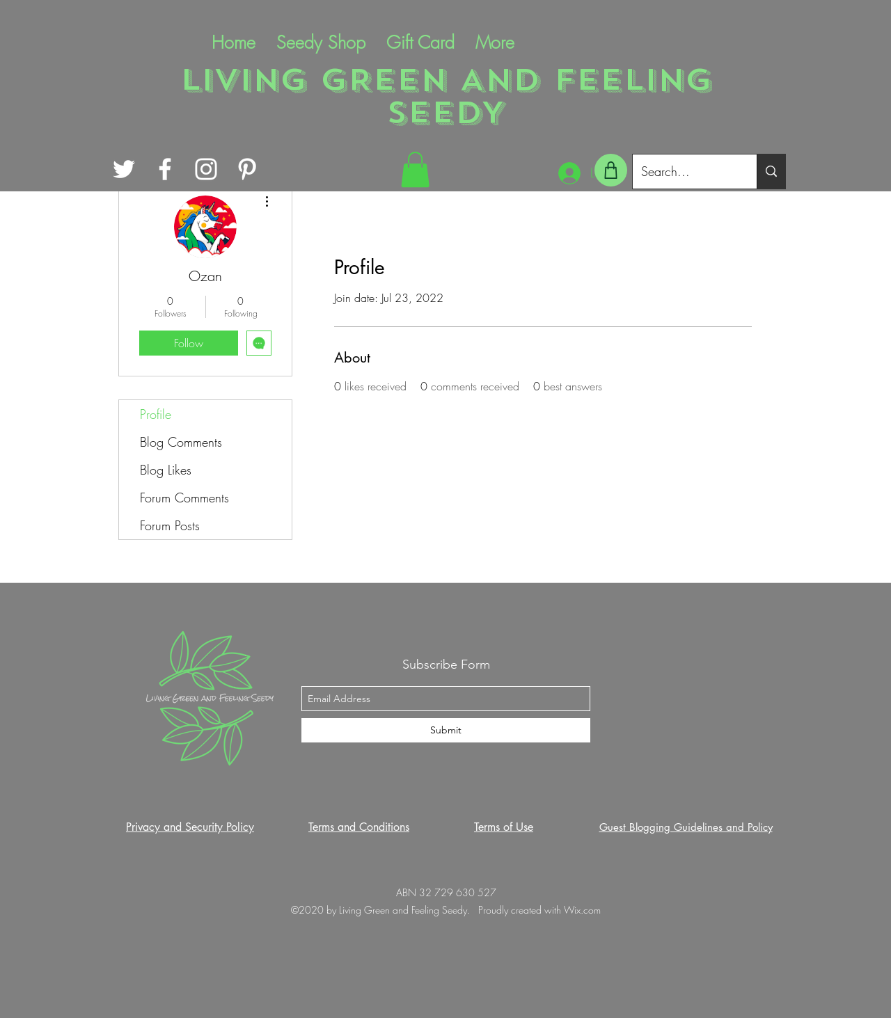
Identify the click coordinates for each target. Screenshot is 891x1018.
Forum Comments (184, 497)
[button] (415, 169)
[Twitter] (124, 169)
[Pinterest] (247, 169)
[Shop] (610, 170)
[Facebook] (165, 169)
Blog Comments (181, 442)
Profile (155, 414)
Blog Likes (165, 469)
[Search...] (684, 171)
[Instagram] (206, 169)
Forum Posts (170, 525)
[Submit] (445, 730)
